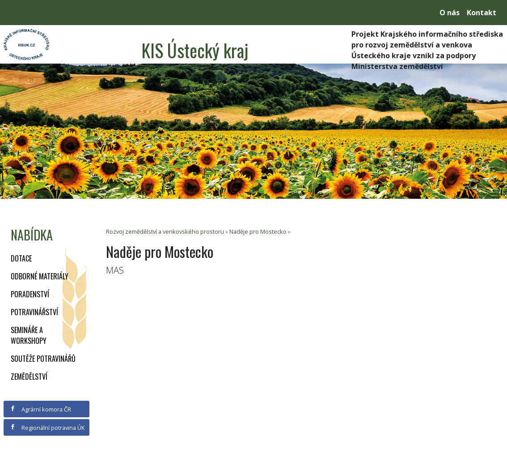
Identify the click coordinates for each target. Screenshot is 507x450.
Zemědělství (29, 376)
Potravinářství (34, 312)
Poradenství (30, 294)
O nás (449, 12)
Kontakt (481, 12)
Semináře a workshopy (28, 335)
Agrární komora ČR (40, 409)
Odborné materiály (39, 276)
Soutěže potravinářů (43, 358)
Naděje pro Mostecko (258, 231)
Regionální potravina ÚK (47, 428)
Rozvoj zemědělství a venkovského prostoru (165, 231)
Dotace (21, 258)
